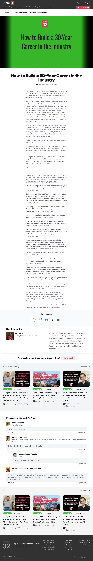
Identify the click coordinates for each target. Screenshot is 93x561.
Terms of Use (68, 542)
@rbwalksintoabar (32, 182)
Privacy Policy (68, 547)
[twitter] (52, 319)
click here (53, 288)
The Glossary (86, 545)
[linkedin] (58, 319)
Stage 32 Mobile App (84, 542)
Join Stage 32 (86, 3)
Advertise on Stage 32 (48, 547)
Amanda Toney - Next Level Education (26, 468)
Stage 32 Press (50, 545)
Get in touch (68, 358)
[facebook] (46, 319)
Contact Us (69, 549)
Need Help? (69, 540)
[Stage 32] (8, 3)
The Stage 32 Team (48, 540)
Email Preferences (84, 540)
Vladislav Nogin (18, 423)
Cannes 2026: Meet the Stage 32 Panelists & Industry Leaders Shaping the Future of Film (46, 395)
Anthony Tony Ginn (19, 437)
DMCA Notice (68, 545)
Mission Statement (49, 542)
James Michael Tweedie (27, 454)
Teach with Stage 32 (48, 549)
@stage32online (51, 182)
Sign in (79, 3)
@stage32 (56, 179)
